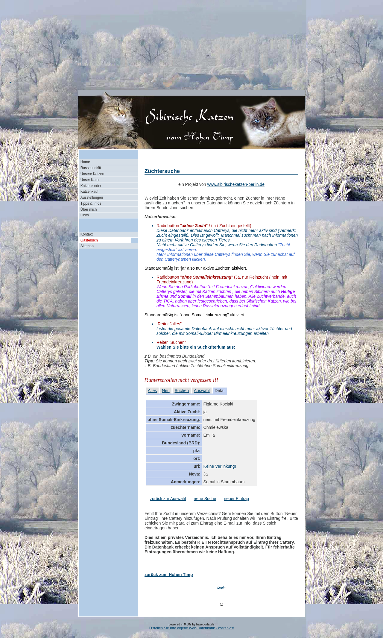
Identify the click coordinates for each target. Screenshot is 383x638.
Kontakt (86, 234)
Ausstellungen (91, 197)
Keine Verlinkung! (219, 466)
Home (85, 162)
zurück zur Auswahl (168, 498)
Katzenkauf (89, 191)
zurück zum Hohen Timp (169, 574)
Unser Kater (90, 180)
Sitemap (87, 246)
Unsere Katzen (92, 174)
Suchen (182, 390)
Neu (166, 390)
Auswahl (202, 390)
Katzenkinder (90, 186)
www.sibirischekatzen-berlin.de (236, 184)
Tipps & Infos (90, 203)
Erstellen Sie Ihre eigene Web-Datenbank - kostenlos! (191, 628)
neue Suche (205, 498)
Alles (152, 390)
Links (84, 215)
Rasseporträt (90, 168)
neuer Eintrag (236, 498)
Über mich (88, 209)
